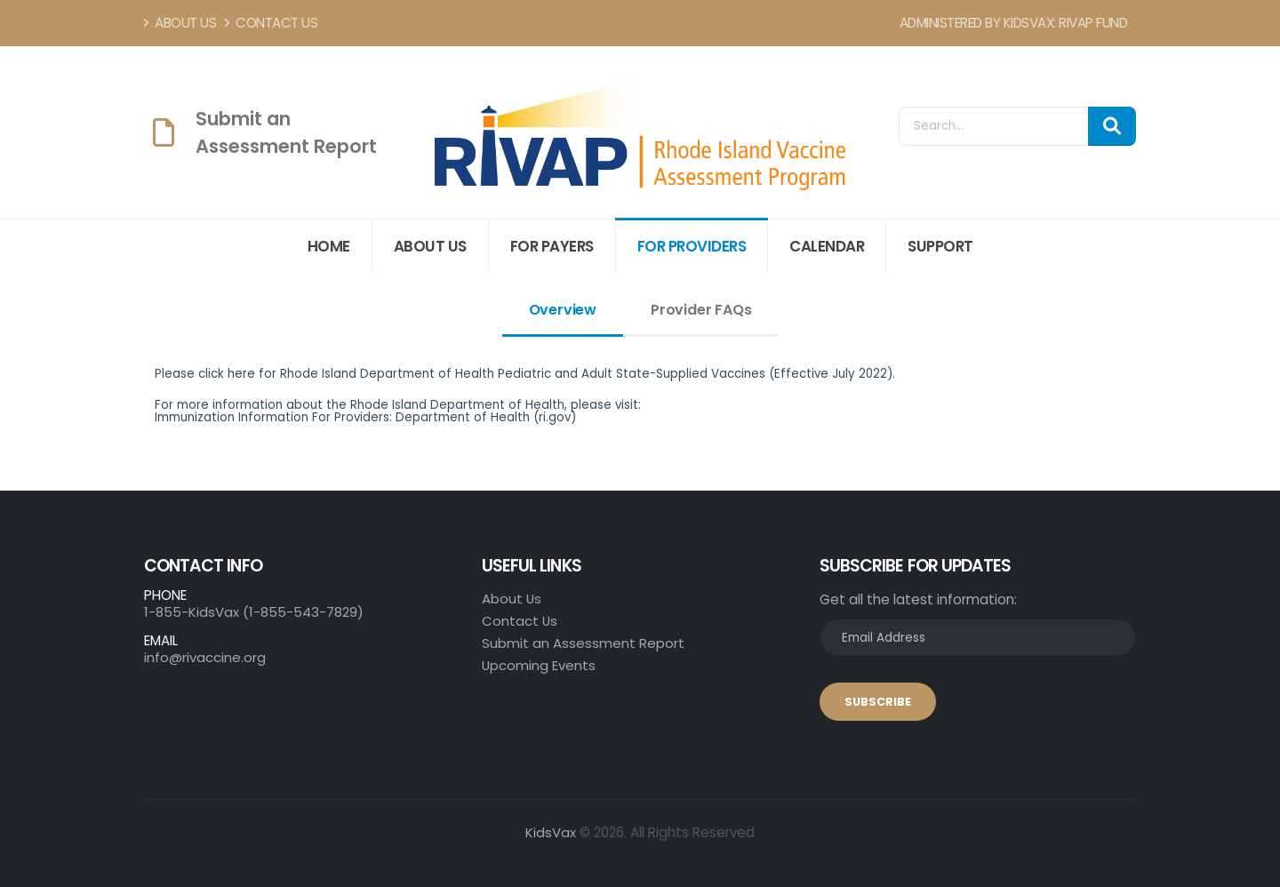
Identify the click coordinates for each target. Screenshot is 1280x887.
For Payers (552, 246)
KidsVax (550, 832)
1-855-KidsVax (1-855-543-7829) (254, 612)
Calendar (826, 246)
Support (940, 246)
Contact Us (271, 22)
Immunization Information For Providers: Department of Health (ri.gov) (365, 417)
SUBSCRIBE (877, 701)
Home (329, 246)
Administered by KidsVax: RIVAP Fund (1014, 22)
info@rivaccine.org (205, 657)
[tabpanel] (640, 420)
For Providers (692, 246)
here (241, 373)
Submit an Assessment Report (583, 643)
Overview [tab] (562, 310)
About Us (180, 22)
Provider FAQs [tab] (701, 310)
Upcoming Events (539, 665)
